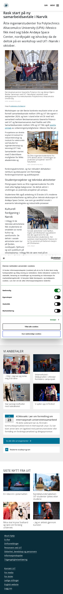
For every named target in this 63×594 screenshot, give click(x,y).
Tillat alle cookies (31, 327)
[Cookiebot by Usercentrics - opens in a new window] (50, 258)
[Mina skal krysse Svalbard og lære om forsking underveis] (16, 506)
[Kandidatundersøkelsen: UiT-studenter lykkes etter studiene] (46, 478)
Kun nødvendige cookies (31, 334)
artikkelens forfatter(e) (17, 106)
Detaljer (53, 320)
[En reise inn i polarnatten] (16, 475)
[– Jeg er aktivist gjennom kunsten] (46, 505)
